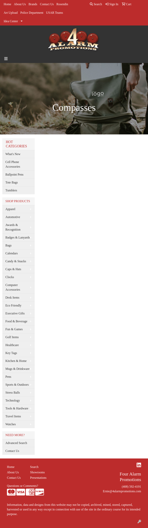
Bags (8, 245)
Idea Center (11, 21)
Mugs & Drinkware (17, 368)
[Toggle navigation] (6, 58)
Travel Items (13, 416)
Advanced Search (16, 443)
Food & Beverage (16, 321)
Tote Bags (11, 182)
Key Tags (11, 353)
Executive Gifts (15, 313)
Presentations (38, 477)
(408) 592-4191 (131, 486)
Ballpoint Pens (14, 174)
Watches (10, 424)
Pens (8, 376)
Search (96, 4)
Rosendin (62, 4)
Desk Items (12, 297)
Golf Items (12, 337)
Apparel (10, 209)
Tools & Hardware (16, 408)
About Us (20, 4)
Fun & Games (14, 329)
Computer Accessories (12, 287)
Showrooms (37, 472)
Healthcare (12, 345)
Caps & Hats (13, 269)
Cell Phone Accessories (12, 164)
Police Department (31, 12)
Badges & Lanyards (17, 237)
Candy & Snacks (15, 261)
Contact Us (47, 4)
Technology (12, 400)
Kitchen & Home (16, 360)
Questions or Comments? (22, 485)
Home (7, 4)
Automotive (12, 217)
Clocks (9, 277)
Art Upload (11, 12)
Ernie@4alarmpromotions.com (122, 491)
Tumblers (11, 190)
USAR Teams (54, 12)
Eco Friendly (13, 305)
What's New (12, 154)
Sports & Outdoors (17, 384)
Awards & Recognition (12, 227)
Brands (33, 4)
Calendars (11, 253)
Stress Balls (12, 392)
